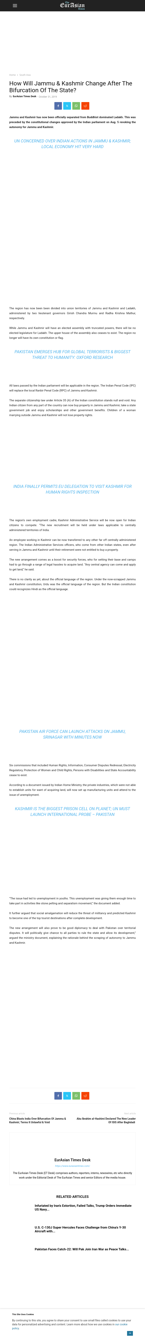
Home (12, 75)
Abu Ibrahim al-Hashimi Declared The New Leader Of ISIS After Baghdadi (106, 1120)
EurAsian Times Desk (24, 96)
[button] (15, 5)
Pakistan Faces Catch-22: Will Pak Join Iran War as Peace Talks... (82, 1249)
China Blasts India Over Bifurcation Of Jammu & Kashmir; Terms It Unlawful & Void (37, 1120)
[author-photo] (72, 1154)
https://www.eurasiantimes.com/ (72, 1166)
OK (130, 1333)
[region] (72, 40)
